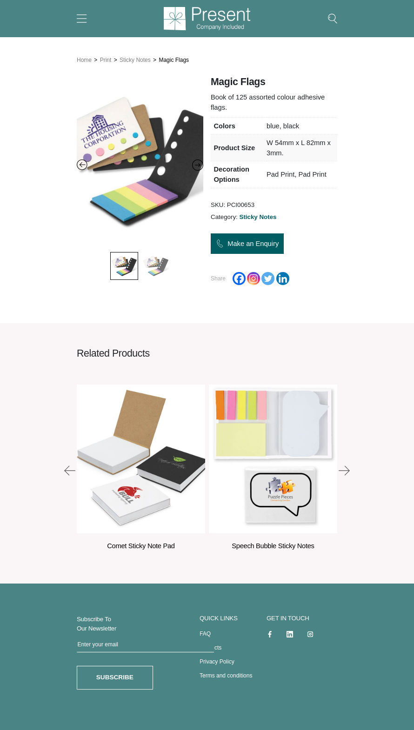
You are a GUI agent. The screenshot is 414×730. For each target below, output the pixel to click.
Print (106, 58)
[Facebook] (239, 277)
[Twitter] (267, 277)
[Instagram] (253, 277)
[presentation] (69, 468)
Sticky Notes (135, 58)
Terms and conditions (226, 673)
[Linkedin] (282, 277)
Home (84, 58)
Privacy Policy (217, 660)
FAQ (205, 632)
